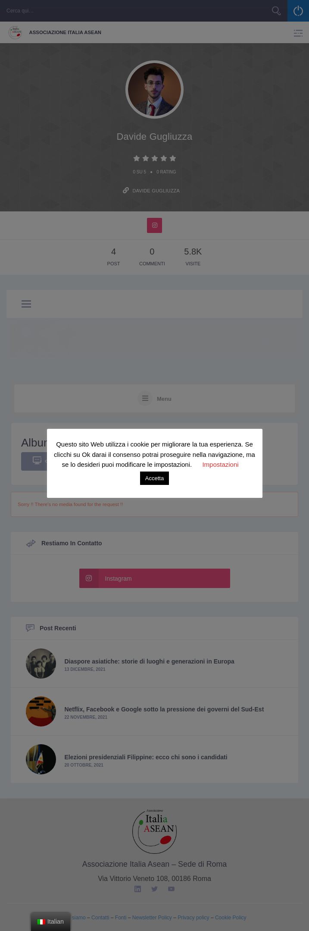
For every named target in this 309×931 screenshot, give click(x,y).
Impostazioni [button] (220, 464)
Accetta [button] (154, 478)
